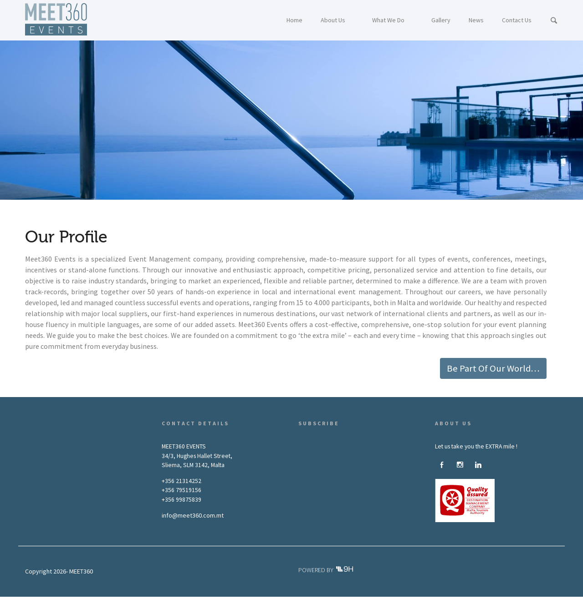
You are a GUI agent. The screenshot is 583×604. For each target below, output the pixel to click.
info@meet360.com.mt (193, 515)
